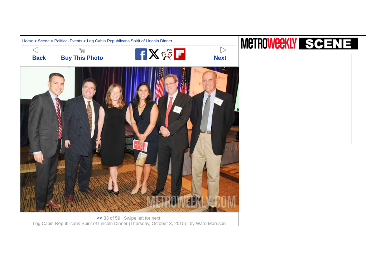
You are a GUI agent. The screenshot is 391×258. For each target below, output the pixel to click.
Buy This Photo (82, 54)
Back (39, 54)
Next (220, 54)
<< (99, 218)
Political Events (68, 41)
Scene (44, 41)
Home (27, 41)
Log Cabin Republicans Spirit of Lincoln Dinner (129, 41)
